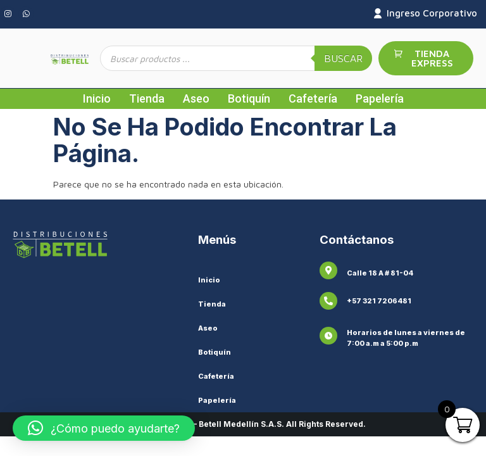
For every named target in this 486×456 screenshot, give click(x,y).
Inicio (97, 98)
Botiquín (249, 98)
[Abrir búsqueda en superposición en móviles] (236, 58)
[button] (104, 428)
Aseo (196, 98)
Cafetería (313, 98)
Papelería (380, 98)
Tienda (147, 98)
